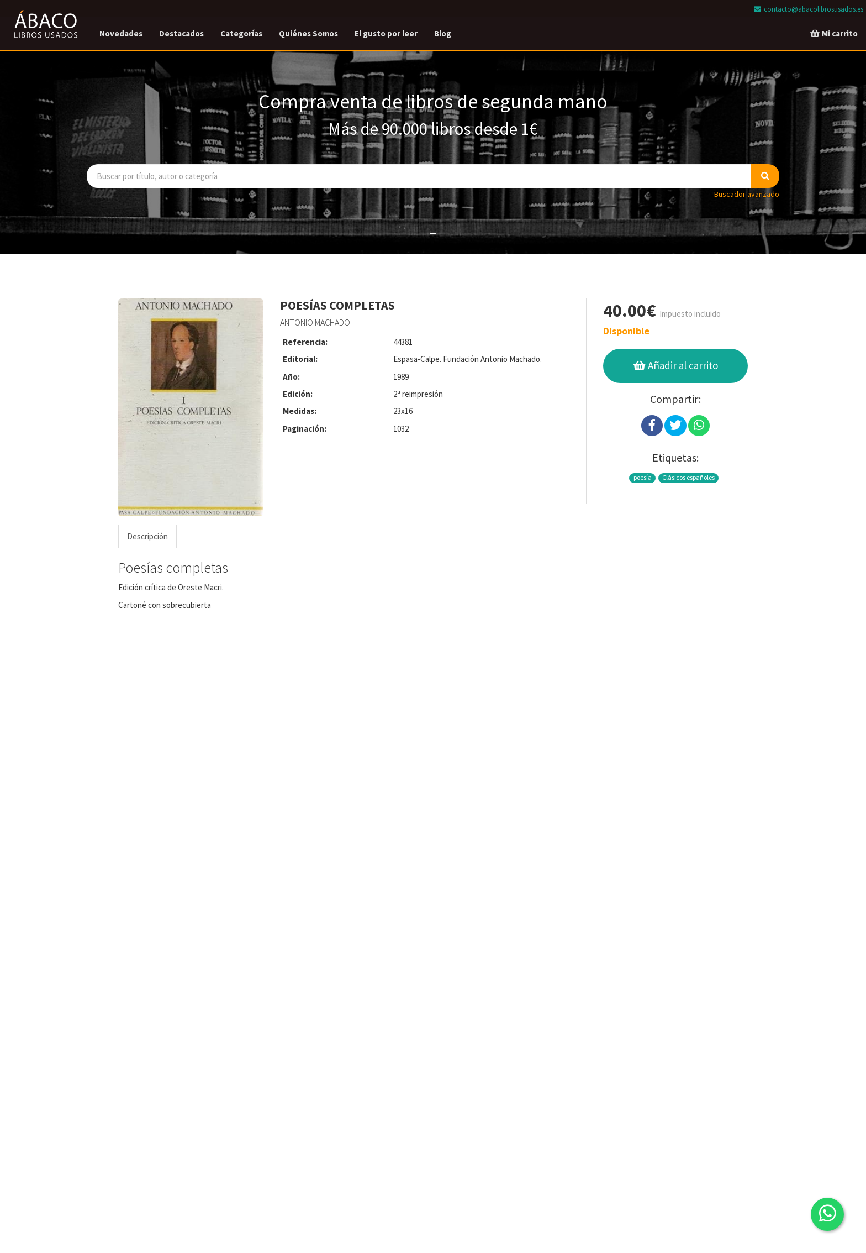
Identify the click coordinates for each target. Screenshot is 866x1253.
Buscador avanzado (746, 194)
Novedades (120, 33)
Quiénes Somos (308, 33)
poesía (642, 477)
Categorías (241, 33)
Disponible (626, 330)
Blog (442, 33)
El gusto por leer (386, 33)
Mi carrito (834, 33)
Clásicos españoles (688, 477)
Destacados (181, 33)
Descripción (147, 536)
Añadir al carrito (675, 365)
